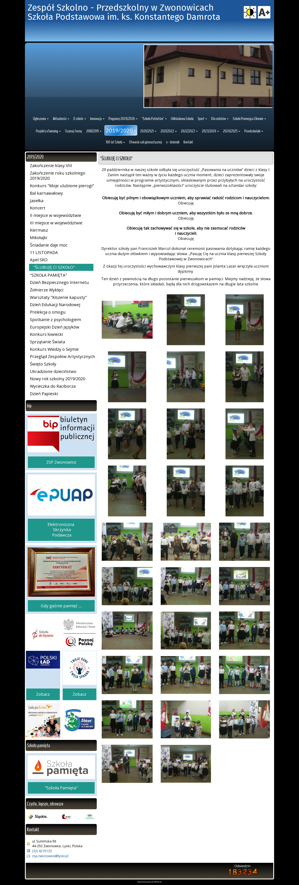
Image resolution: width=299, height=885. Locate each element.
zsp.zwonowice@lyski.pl (50, 856)
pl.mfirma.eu (157, 882)
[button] (41, 118)
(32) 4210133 (42, 851)
